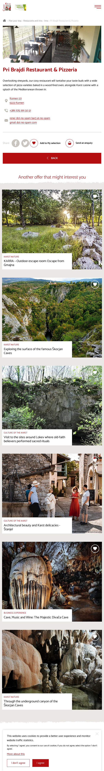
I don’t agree (18, 763)
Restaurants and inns (32, 21)
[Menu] (97, 6)
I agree (40, 763)
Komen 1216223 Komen (17, 100)
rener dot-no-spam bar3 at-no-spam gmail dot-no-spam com (30, 120)
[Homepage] (7, 7)
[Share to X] (25, 143)
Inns (46, 21)
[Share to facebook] (16, 143)
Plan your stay (15, 21)
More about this (16, 754)
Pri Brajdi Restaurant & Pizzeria (64, 21)
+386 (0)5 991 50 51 (20, 110)
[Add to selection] (45, 143)
